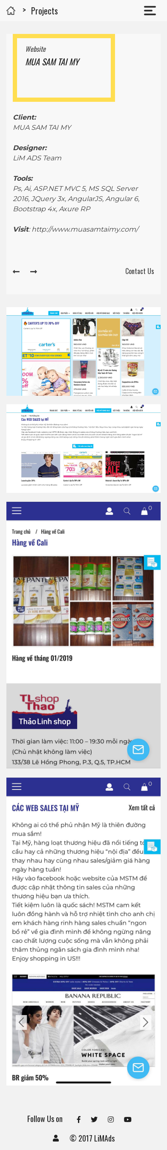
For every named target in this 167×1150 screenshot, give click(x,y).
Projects (44, 10)
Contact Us (139, 271)
